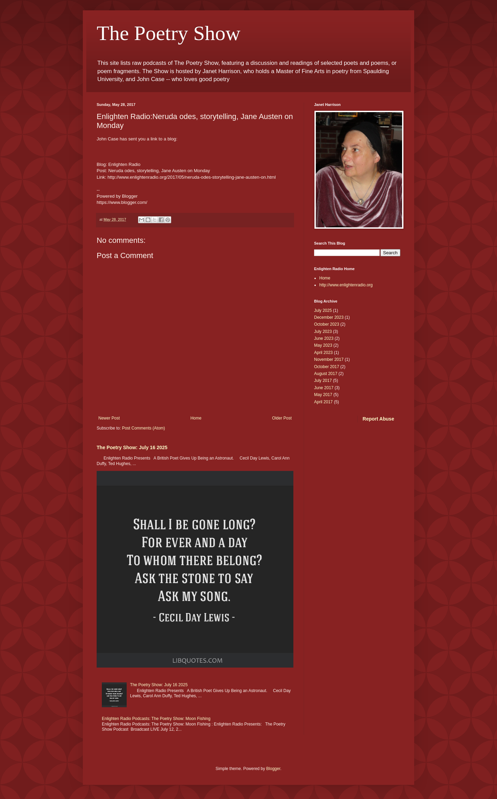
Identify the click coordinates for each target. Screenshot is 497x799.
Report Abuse (378, 419)
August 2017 (325, 373)
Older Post (282, 418)
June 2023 (323, 338)
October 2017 (326, 366)
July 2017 (323, 380)
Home (196, 418)
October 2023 (326, 324)
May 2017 (323, 394)
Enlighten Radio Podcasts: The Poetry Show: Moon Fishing (156, 718)
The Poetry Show (169, 33)
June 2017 (323, 387)
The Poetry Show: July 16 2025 (132, 447)
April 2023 (323, 352)
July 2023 (323, 331)
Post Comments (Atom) (143, 428)
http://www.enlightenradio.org (346, 285)
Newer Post (109, 418)
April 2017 (323, 402)
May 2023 (323, 345)
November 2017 (328, 359)
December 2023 (328, 317)
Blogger (273, 768)
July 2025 (323, 310)
